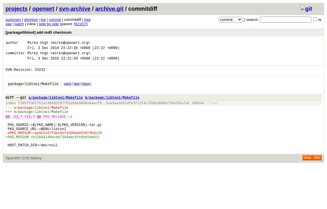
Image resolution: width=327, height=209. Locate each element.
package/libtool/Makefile (33, 89)
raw (9, 24)
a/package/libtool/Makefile (55, 105)
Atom (307, 175)
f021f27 (80, 24)
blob (77, 89)
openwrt (43, 9)
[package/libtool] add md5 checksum (39, 32)
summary (13, 19)
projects (17, 9)
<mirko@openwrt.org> (70, 43)
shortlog (30, 19)
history (86, 89)
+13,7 (29, 127)
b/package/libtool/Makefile (112, 105)
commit (55, 19)
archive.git (109, 9)
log (43, 19)
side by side (49, 24)
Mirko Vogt (38, 43)
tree (87, 19)
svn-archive (74, 9)
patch (19, 24)
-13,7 (17, 127)
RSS (317, 175)
